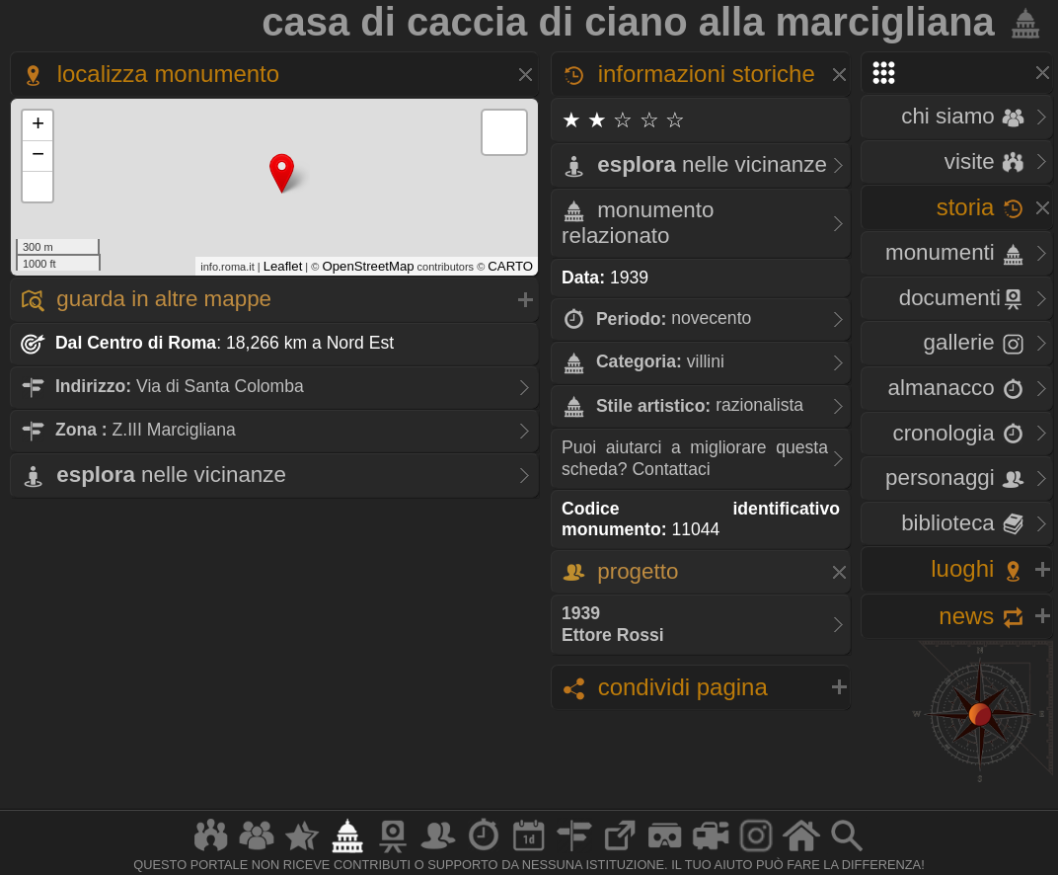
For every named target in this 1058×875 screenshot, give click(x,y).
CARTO (510, 266)
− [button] (38, 156)
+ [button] (38, 125)
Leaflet (283, 266)
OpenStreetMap (368, 266)
